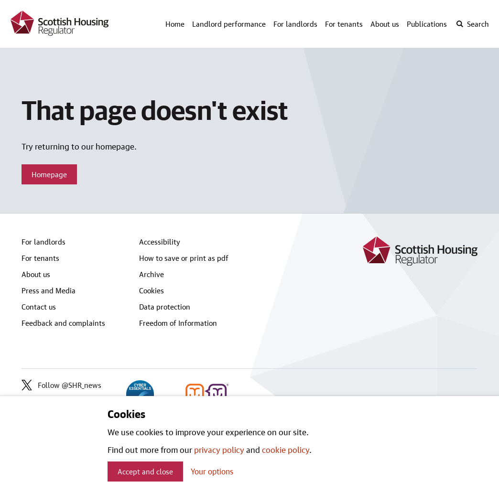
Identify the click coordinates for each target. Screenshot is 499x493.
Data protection (164, 306)
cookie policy (285, 449)
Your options (212, 471)
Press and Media (49, 290)
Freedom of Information (178, 323)
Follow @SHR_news (61, 385)
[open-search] (472, 24)
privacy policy (219, 449)
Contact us (39, 306)
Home (174, 24)
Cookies (151, 290)
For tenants (344, 24)
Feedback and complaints (63, 323)
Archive (151, 274)
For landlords (295, 24)
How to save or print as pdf (183, 258)
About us (384, 24)
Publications (427, 24)
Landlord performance (229, 24)
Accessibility (159, 241)
